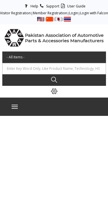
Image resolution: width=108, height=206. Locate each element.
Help (30, 6)
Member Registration (50, 13)
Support (48, 6)
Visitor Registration (15, 13)
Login (73, 13)
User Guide (72, 6)
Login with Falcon (94, 13)
